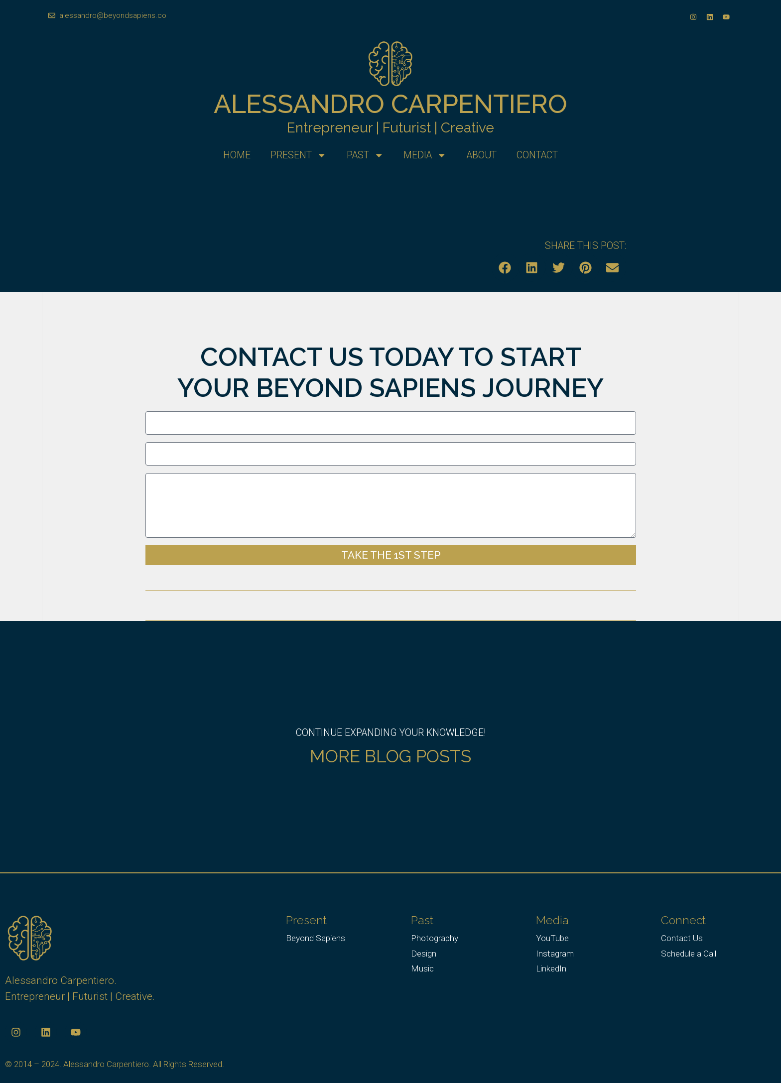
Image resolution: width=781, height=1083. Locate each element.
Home (237, 155)
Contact (537, 155)
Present (298, 155)
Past (365, 155)
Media (424, 155)
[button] (505, 267)
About (482, 155)
